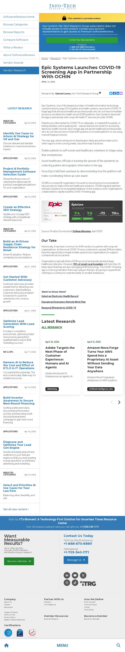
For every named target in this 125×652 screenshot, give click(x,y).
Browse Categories (15, 24)
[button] (62, 645)
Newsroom (8, 607)
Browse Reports (13, 32)
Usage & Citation (11, 612)
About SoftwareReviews (19, 55)
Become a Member (19, 561)
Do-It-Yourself (89, 602)
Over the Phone (90, 604)
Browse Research (51, 619)
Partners (47, 602)
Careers (7, 604)
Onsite (87, 607)
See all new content (16, 509)
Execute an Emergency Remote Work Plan (64, 302)
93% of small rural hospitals (88, 264)
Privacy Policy (9, 617)
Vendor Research (14, 70)
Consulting (88, 610)
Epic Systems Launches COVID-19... (81, 58)
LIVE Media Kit (50, 604)
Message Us (76, 560)
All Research (52, 327)
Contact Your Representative (82, 40)
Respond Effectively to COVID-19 (59, 307)
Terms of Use (9, 615)
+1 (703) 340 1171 (89, 527)
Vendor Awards (13, 62)
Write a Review (13, 47)
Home (45, 58)
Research (55, 58)
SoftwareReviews (82, 231)
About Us (8, 602)
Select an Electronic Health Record (60, 296)
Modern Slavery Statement (14, 620)
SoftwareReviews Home (18, 16)
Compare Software (15, 39)
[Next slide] (119, 402)
